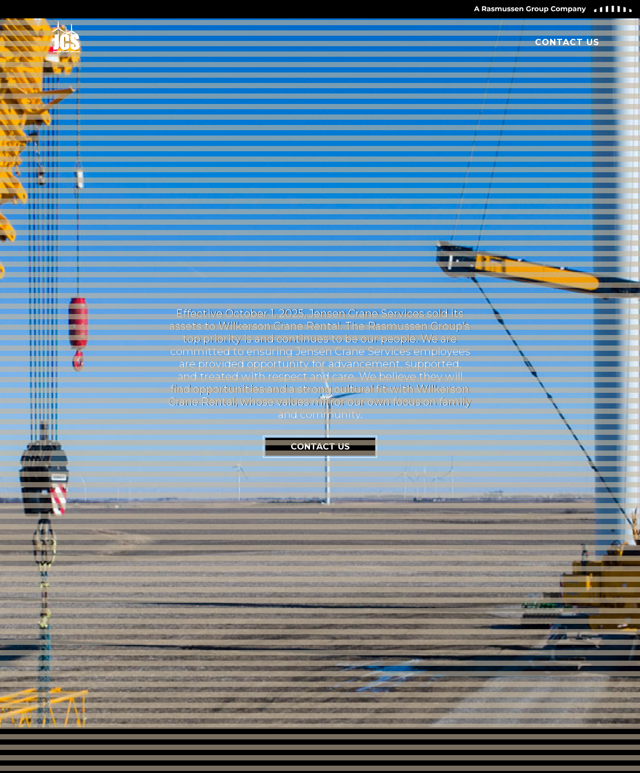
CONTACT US (320, 447)
